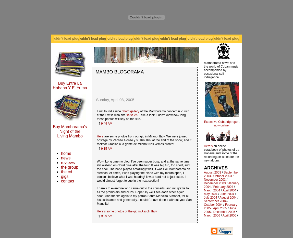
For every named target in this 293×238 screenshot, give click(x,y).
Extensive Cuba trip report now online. (222, 123)
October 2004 (213, 205)
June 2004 (227, 194)
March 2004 (212, 190)
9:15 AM (106, 148)
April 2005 (220, 208)
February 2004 (223, 187)
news (65, 158)
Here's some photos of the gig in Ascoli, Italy (127, 211)
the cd (66, 172)
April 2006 (229, 215)
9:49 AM (106, 123)
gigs (64, 176)
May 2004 (210, 194)
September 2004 (215, 201)
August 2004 (228, 197)
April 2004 (229, 190)
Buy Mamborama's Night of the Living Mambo (70, 131)
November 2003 (215, 179)
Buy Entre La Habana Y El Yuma (70, 85)
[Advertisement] (144, 82)
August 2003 (212, 172)
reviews (68, 162)
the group (69, 167)
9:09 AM (106, 216)
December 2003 (215, 183)
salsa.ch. (132, 115)
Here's (208, 146)
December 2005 (224, 212)
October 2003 (222, 176)
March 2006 (212, 215)
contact (67, 181)
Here (100, 136)
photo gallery (130, 111)
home (66, 153)
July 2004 (210, 197)
